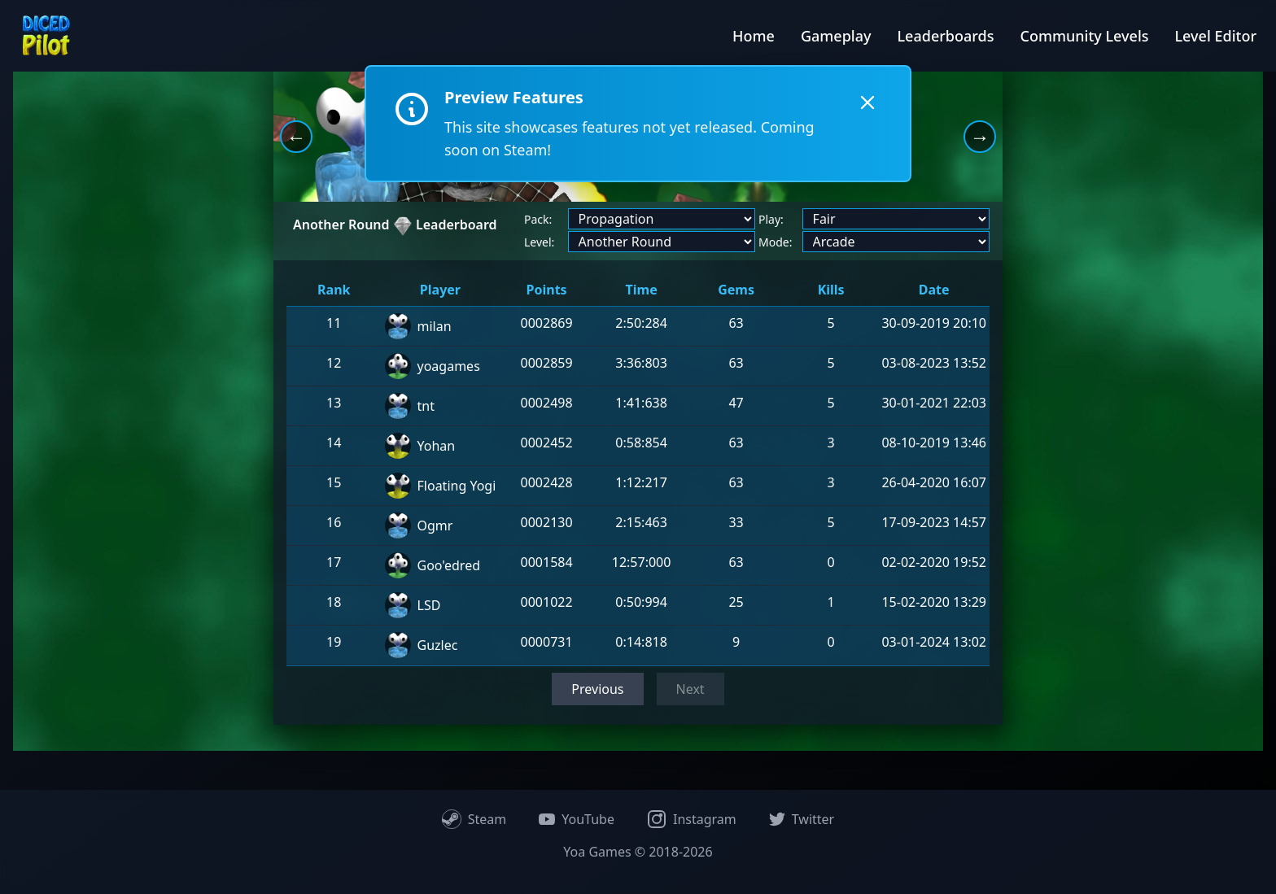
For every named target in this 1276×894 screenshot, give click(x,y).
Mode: (775, 242)
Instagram (691, 819)
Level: (539, 242)
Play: (771, 219)
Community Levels (1084, 36)
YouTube (576, 819)
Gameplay (836, 36)
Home (753, 36)
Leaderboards (945, 36)
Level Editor (1216, 36)
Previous (597, 689)
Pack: (538, 219)
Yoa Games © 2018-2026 (637, 852)
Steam (474, 819)
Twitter (801, 819)
